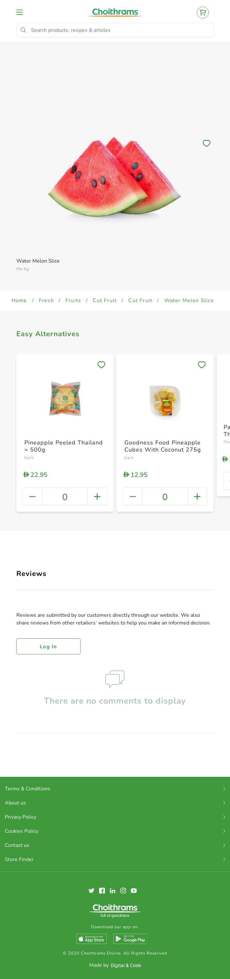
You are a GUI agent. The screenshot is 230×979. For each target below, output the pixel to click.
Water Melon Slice (189, 300)
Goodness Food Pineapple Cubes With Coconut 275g (162, 446)
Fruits (73, 300)
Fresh (46, 300)
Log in (48, 646)
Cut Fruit (105, 300)
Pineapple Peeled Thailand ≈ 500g (63, 446)
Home (19, 300)
